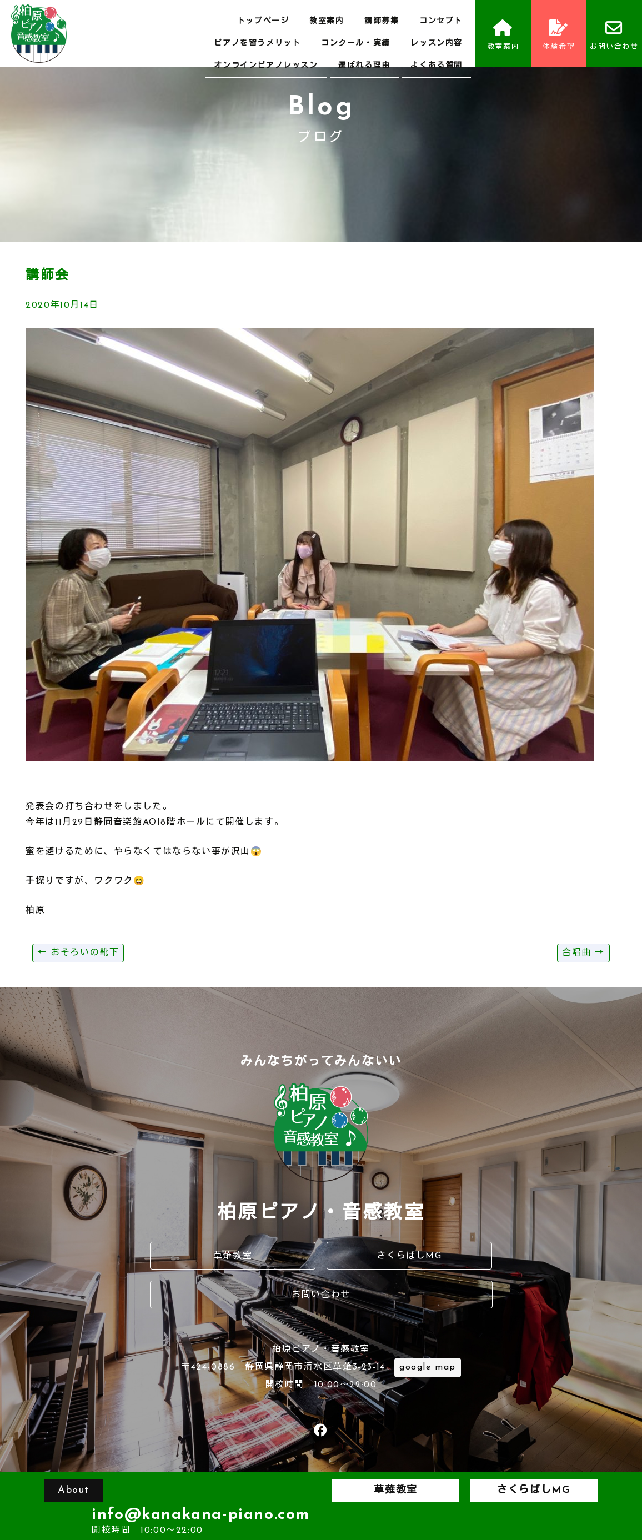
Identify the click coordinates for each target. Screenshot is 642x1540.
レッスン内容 (436, 43)
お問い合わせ (614, 35)
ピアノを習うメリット (257, 43)
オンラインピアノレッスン (266, 66)
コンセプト (441, 21)
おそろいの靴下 (78, 953)
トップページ (263, 21)
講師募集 (381, 21)
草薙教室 (232, 1256)
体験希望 (558, 35)
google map (427, 1367)
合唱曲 (583, 953)
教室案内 (326, 21)
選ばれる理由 (364, 66)
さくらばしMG (409, 1256)
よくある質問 (436, 66)
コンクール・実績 (355, 43)
